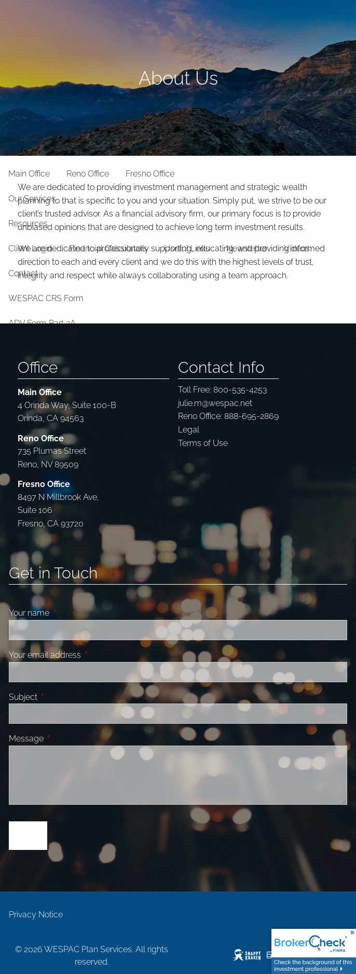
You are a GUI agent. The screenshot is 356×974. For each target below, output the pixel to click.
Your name (68, 613)
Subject (62, 697)
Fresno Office (150, 174)
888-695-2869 (251, 416)
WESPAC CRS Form (46, 298)
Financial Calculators (108, 248)
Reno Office (87, 174)
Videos (297, 248)
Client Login (30, 248)
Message (65, 738)
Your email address (84, 655)
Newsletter (246, 248)
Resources (28, 223)
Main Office (29, 174)
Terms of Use (203, 443)
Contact (23, 273)
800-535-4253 (240, 390)
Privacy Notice (36, 914)
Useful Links (187, 248)
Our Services (32, 199)
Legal (188, 430)
